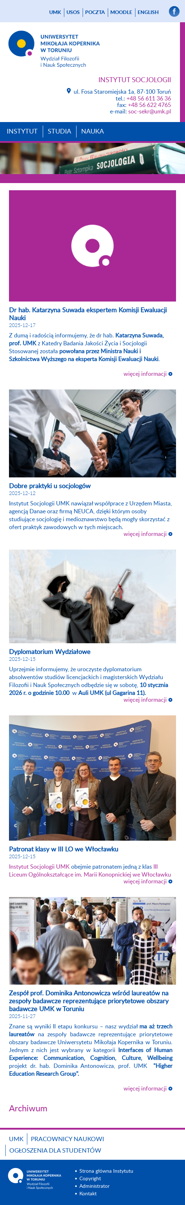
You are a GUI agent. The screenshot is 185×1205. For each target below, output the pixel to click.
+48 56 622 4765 (149, 105)
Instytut (22, 132)
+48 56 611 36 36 (148, 99)
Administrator (94, 1186)
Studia (59, 132)
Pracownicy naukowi (67, 1139)
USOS (73, 12)
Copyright (90, 1178)
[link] (39, 867)
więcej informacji (145, 374)
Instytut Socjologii (134, 80)
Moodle (121, 12)
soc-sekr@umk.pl (149, 112)
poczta (95, 12)
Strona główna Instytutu (106, 1171)
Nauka (92, 132)
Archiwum (28, 1108)
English (148, 12)
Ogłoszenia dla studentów (55, 1151)
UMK (55, 12)
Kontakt (88, 1193)
